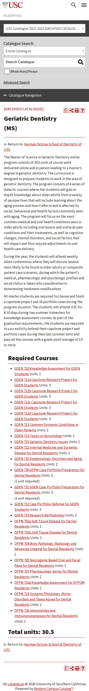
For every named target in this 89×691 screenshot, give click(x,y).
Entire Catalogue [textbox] (18, 51)
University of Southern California (13, 5)
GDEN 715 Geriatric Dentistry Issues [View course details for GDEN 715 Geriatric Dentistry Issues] (41, 441)
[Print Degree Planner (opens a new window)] (66, 110)
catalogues (16, 684)
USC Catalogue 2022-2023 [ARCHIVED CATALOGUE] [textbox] (43, 28)
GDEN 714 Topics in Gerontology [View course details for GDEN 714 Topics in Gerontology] (38, 435)
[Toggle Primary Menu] (84, 5)
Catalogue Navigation (25, 95)
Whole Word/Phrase (24, 71)
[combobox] (44, 28)
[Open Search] (74, 5)
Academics (12, 15)
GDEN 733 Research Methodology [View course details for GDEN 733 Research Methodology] (39, 515)
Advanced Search (17, 82)
